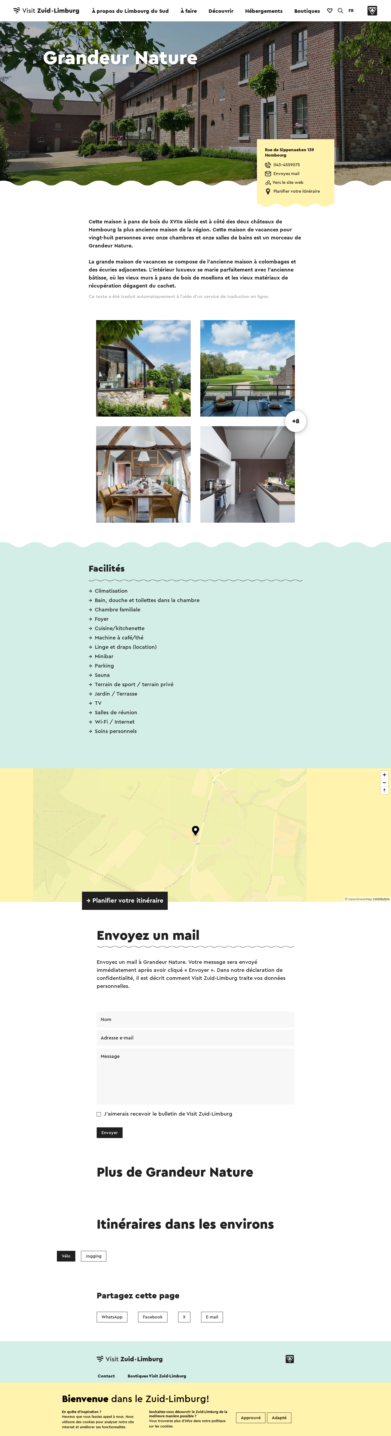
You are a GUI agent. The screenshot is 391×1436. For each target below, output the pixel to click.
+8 (295, 421)
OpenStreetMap (360, 899)
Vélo (66, 1256)
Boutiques (307, 11)
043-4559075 (286, 165)
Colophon (276, 1428)
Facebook (153, 1317)
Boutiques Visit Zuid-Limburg (157, 1376)
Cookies (106, 1428)
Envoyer (109, 1133)
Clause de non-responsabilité (225, 1428)
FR (351, 11)
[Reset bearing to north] (384, 790)
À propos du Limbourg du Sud (130, 11)
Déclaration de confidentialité (155, 1428)
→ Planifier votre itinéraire (124, 901)
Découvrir (221, 11)
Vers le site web (287, 182)
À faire (189, 11)
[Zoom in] (384, 775)
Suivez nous (108, 1390)
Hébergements (264, 11)
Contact (106, 1376)
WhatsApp (112, 1317)
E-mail (212, 1317)
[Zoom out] (384, 782)
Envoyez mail (286, 174)
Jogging (93, 1256)
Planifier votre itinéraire (296, 191)
